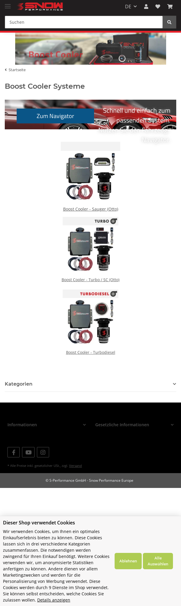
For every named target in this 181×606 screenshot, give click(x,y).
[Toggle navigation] (8, 3)
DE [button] (128, 6)
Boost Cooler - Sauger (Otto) (90, 213)
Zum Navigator (55, 122)
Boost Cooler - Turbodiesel (90, 349)
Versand (75, 472)
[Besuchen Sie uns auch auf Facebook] (13, 459)
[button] (146, 6)
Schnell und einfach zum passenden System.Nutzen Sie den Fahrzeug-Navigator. (93, 124)
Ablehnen (128, 561)
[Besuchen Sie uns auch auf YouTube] (28, 459)
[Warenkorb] (170, 6)
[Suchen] (84, 22)
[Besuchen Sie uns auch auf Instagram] (43, 459)
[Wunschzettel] (158, 6)
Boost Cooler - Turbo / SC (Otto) (90, 276)
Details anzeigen (53, 600)
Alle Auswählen (158, 561)
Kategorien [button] (18, 390)
